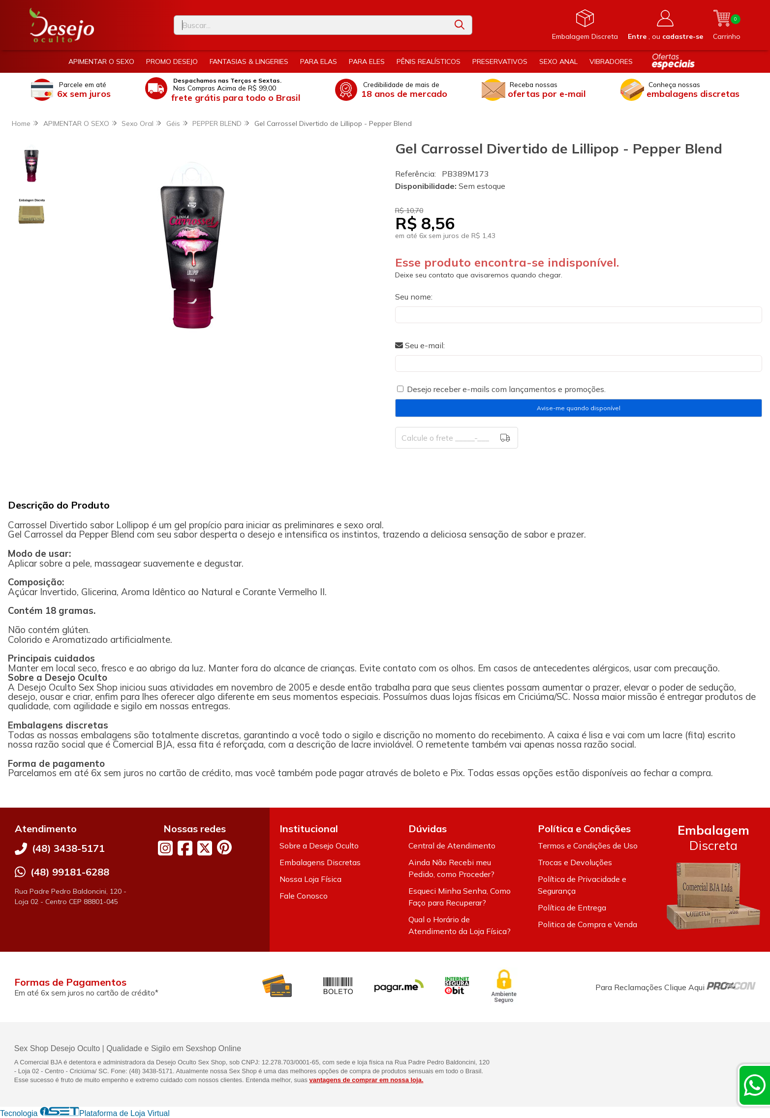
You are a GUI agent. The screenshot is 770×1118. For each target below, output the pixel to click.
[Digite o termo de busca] (311, 25)
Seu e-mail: (420, 345)
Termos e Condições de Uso (588, 845)
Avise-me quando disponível (578, 408)
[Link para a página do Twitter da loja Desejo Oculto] (204, 848)
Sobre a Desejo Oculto (319, 845)
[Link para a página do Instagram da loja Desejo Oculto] (165, 848)
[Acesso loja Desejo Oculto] (665, 25)
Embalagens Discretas (320, 862)
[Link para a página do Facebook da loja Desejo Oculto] (185, 848)
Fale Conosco (303, 896)
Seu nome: (413, 297)
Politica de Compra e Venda (587, 924)
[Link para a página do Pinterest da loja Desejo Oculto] (224, 847)
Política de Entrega (572, 907)
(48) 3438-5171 (68, 848)
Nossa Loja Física (310, 879)
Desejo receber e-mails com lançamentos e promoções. (506, 389)
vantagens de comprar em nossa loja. (366, 1080)
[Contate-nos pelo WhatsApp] (754, 1085)
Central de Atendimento (451, 845)
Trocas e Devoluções (575, 862)
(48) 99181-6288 (70, 872)
